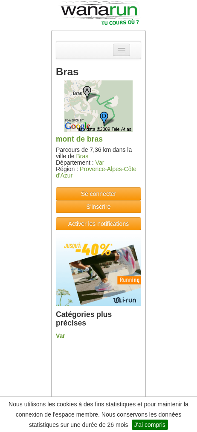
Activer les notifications (98, 223)
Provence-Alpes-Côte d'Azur (96, 172)
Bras (82, 156)
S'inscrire (98, 206)
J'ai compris (149, 424)
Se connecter (98, 193)
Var (100, 162)
